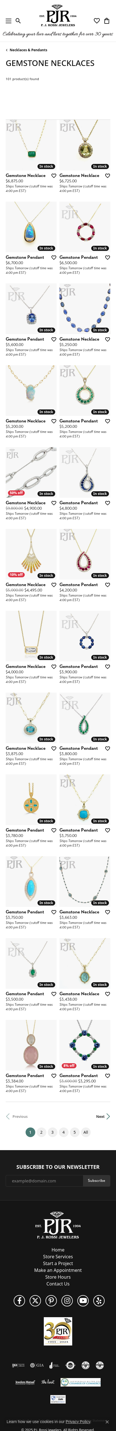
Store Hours (58, 1277)
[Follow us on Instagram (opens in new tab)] (67, 1300)
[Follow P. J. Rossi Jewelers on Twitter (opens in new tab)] (35, 1300)
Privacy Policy (78, 1421)
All (85, 1132)
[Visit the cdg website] (85, 1365)
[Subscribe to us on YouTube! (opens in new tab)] (83, 1300)
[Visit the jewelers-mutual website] (25, 1382)
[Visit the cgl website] (100, 1365)
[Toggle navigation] (7, 21)
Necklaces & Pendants (28, 50)
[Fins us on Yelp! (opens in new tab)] (99, 1300)
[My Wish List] (96, 21)
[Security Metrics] (58, 1399)
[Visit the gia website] (37, 1365)
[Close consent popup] (107, 1422)
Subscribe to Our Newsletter (58, 1167)
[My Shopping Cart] (106, 21)
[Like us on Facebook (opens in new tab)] (19, 1300)
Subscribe (96, 1180)
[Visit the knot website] (48, 1382)
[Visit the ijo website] (18, 1365)
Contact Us (57, 1284)
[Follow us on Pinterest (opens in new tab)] (51, 1300)
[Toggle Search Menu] (18, 21)
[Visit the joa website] (54, 1365)
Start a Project (58, 1263)
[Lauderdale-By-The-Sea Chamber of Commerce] (81, 1382)
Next (100, 1116)
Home (58, 1250)
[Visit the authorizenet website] (70, 1365)
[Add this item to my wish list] (54, 175)
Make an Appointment (58, 1270)
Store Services (58, 1256)
